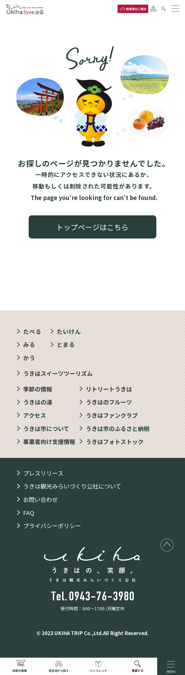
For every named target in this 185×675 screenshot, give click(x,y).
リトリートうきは (109, 389)
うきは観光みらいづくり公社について (72, 486)
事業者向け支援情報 (49, 441)
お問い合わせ (40, 499)
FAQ (28, 512)
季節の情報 (37, 389)
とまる (66, 344)
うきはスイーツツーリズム (58, 373)
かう (29, 358)
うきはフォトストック (115, 441)
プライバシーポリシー (52, 525)
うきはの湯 (37, 402)
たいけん (69, 331)
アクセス (34, 415)
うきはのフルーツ (109, 402)
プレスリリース (43, 473)
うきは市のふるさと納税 (117, 428)
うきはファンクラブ (112, 415)
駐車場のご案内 (136, 9)
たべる (32, 331)
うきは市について (46, 428)
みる (29, 344)
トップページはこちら (92, 227)
